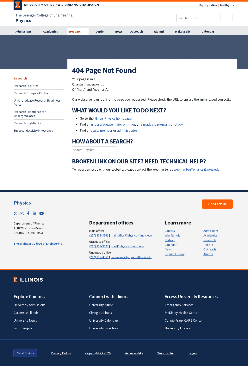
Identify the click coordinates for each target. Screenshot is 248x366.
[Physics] (23, 20)
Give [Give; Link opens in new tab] (214, 5)
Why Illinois (172, 235)
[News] (119, 31)
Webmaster (165, 353)
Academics (210, 235)
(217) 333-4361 (98, 257)
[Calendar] (210, 31)
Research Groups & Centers (32, 93)
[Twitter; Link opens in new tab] (15, 213)
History (170, 240)
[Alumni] (161, 31)
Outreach (209, 249)
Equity (203, 5)
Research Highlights (27, 123)
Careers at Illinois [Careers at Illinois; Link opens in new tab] (26, 312)
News (168, 249)
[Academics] (52, 31)
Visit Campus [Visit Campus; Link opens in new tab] (23, 328)
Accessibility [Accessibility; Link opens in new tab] (134, 353)
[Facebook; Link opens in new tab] (28, 213)
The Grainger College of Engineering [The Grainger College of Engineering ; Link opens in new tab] (38, 243)
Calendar (171, 245)
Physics (22, 202)
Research (20, 78)
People (208, 245)
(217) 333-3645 (98, 246)
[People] (101, 31)
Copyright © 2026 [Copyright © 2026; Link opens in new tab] (98, 353)
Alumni (208, 254)
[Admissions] (26, 31)
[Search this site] (198, 18)
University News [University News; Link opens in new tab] (25, 320)
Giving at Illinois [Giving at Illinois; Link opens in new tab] (100, 312)
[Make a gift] (184, 31)
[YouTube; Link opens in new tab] (41, 213)
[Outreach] (138, 31)
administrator (127, 130)
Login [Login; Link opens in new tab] (193, 353)
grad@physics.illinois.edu (127, 246)
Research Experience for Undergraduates (30, 114)
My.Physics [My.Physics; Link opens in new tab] (227, 5)
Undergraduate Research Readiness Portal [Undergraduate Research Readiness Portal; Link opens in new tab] (37, 102)
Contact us (217, 204)
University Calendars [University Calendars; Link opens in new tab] (104, 320)
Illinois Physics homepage (113, 118)
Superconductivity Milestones (33, 130)
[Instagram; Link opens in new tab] (22, 213)
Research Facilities (26, 86)
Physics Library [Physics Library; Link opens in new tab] (174, 254)
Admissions (211, 231)
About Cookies (25, 353)
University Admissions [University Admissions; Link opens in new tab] (30, 305)
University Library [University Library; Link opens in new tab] (177, 328)
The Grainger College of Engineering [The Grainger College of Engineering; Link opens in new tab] (44, 15)
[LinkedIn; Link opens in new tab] (34, 213)
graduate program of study (163, 124)
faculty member (100, 130)
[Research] (78, 31)
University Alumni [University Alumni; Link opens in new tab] (101, 305)
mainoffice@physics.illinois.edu (131, 235)
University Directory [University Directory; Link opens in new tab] (103, 328)
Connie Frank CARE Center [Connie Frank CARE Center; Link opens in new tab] (184, 320)
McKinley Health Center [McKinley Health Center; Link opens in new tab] (182, 312)
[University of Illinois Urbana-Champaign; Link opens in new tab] (56, 6)
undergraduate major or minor (113, 124)
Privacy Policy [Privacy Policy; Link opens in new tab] (61, 353)
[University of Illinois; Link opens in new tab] (28, 279)
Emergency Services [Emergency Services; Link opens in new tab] (179, 305)
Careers (170, 231)
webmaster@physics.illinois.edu (197, 169)
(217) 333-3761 (98, 235)
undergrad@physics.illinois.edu (131, 257)
